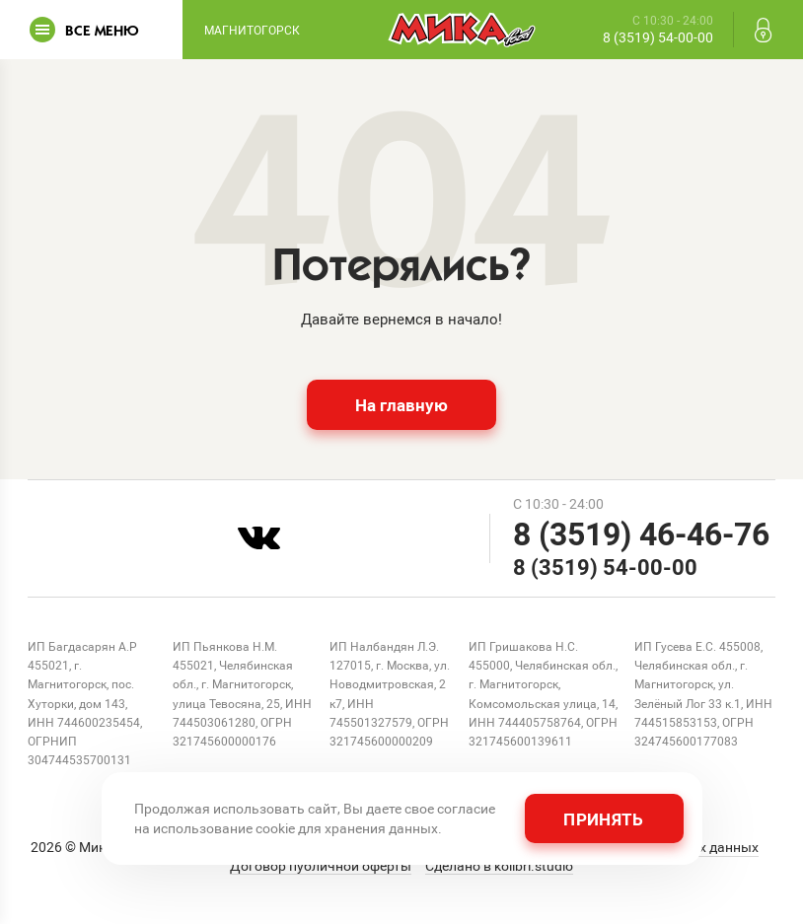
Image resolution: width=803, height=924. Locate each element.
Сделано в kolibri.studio (499, 866)
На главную (401, 404)
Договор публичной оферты (320, 866)
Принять (603, 819)
